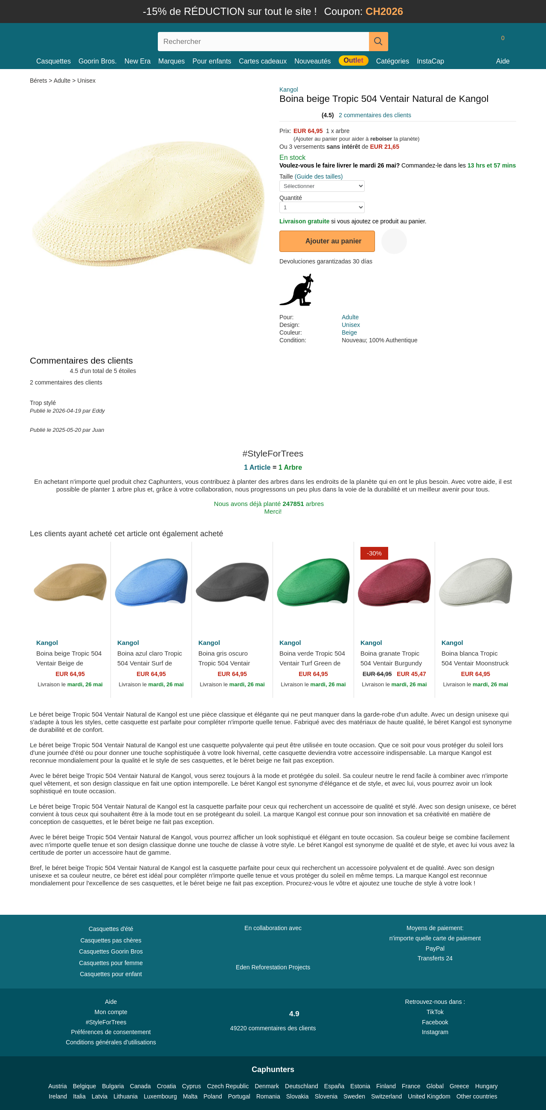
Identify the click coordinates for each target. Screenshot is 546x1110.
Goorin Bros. (97, 61)
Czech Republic (228, 1086)
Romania (268, 1096)
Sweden (354, 1096)
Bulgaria (113, 1086)
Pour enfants (211, 61)
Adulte (62, 80)
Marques (171, 61)
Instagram (435, 1032)
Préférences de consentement (111, 1032)
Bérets (39, 80)
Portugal (239, 1096)
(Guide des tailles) (319, 176)
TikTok (435, 1012)
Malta (190, 1096)
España (334, 1086)
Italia (79, 1096)
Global (435, 1086)
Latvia (99, 1096)
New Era (138, 61)
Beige (349, 332)
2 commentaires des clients (375, 115)
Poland (212, 1096)
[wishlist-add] (394, 241)
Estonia (360, 1086)
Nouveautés (312, 61)
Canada (140, 1086)
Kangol (288, 89)
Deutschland (301, 1086)
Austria (57, 1086)
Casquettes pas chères (110, 940)
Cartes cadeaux (263, 61)
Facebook (435, 1022)
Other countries (476, 1096)
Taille (286, 176)
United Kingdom (429, 1096)
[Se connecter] (467, 41)
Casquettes (53, 61)
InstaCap (430, 61)
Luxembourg (160, 1096)
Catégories (392, 61)
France (411, 1086)
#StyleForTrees (111, 1022)
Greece (459, 1086)
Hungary (486, 1086)
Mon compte (110, 1012)
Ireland (58, 1096)
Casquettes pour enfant (111, 974)
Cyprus (191, 1086)
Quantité (290, 197)
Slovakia (297, 1096)
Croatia (166, 1086)
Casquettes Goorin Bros (110, 951)
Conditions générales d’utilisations (111, 1042)
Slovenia (326, 1096)
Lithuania (125, 1096)
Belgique (84, 1086)
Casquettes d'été (111, 928)
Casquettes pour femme (110, 963)
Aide (503, 61)
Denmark (267, 1086)
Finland (386, 1086)
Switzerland (386, 1096)
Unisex (86, 80)
